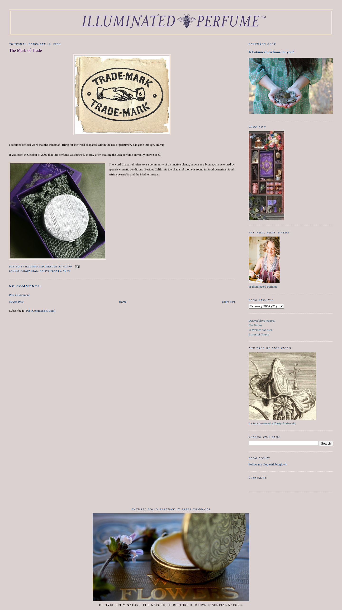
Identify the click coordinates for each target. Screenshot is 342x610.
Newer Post (16, 302)
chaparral (29, 271)
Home (123, 302)
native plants (50, 271)
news (67, 271)
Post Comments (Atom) (41, 310)
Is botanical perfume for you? (271, 52)
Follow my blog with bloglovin (268, 464)
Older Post (228, 302)
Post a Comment (19, 295)
